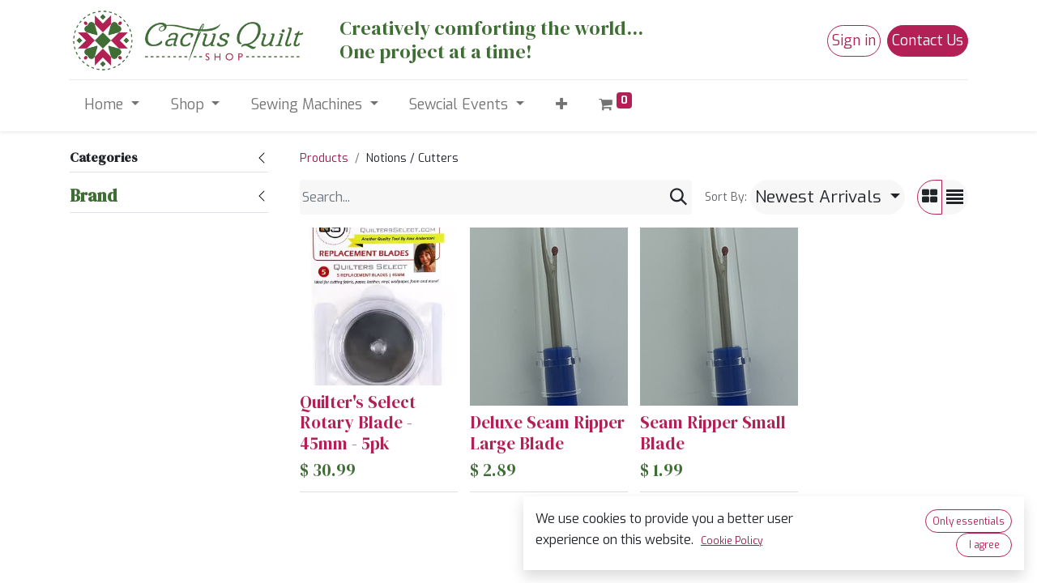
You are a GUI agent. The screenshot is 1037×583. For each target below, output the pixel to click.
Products (324, 158)
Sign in (854, 40)
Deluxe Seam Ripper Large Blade (547, 432)
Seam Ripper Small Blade (713, 432)
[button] (561, 105)
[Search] (678, 197)
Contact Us (927, 40)
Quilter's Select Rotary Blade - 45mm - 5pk (358, 422)
